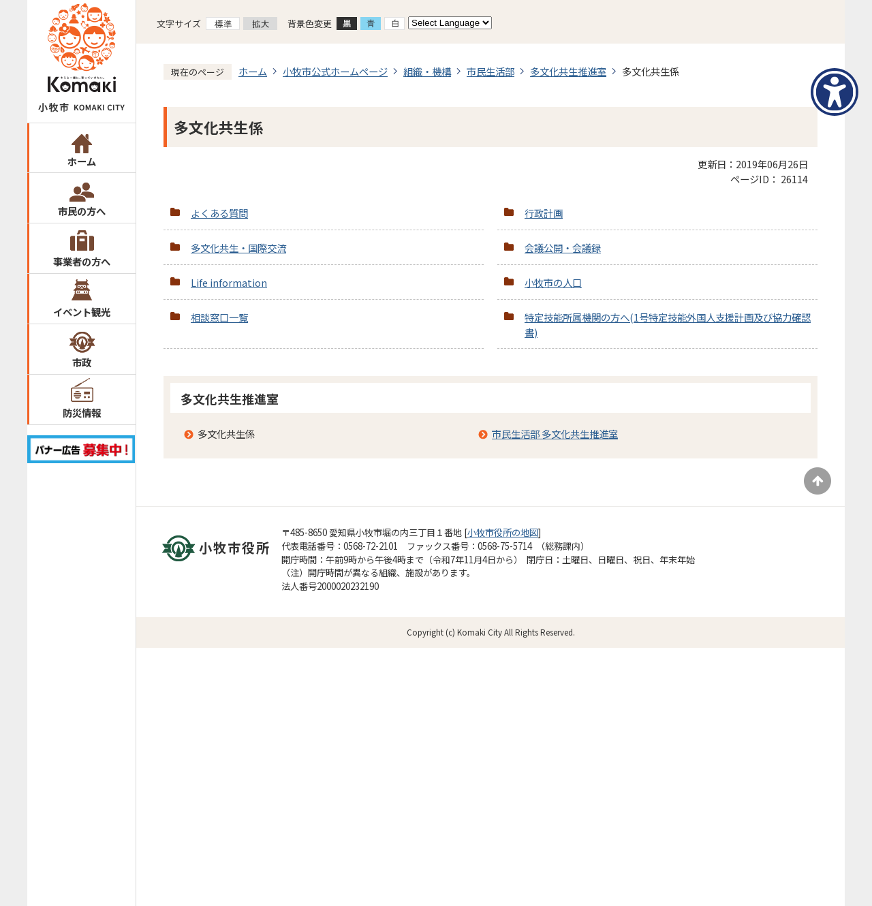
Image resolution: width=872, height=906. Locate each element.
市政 (81, 362)
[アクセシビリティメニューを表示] (834, 92)
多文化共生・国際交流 (238, 247)
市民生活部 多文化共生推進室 (555, 433)
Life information (229, 282)
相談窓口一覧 (219, 317)
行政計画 (544, 213)
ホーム (81, 161)
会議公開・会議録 (563, 247)
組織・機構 (427, 71)
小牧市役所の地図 (502, 532)
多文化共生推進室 (568, 71)
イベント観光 (81, 311)
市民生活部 (490, 71)
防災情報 (82, 412)
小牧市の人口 (553, 282)
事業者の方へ (81, 261)
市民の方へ (82, 211)
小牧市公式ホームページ (335, 71)
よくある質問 (219, 213)
